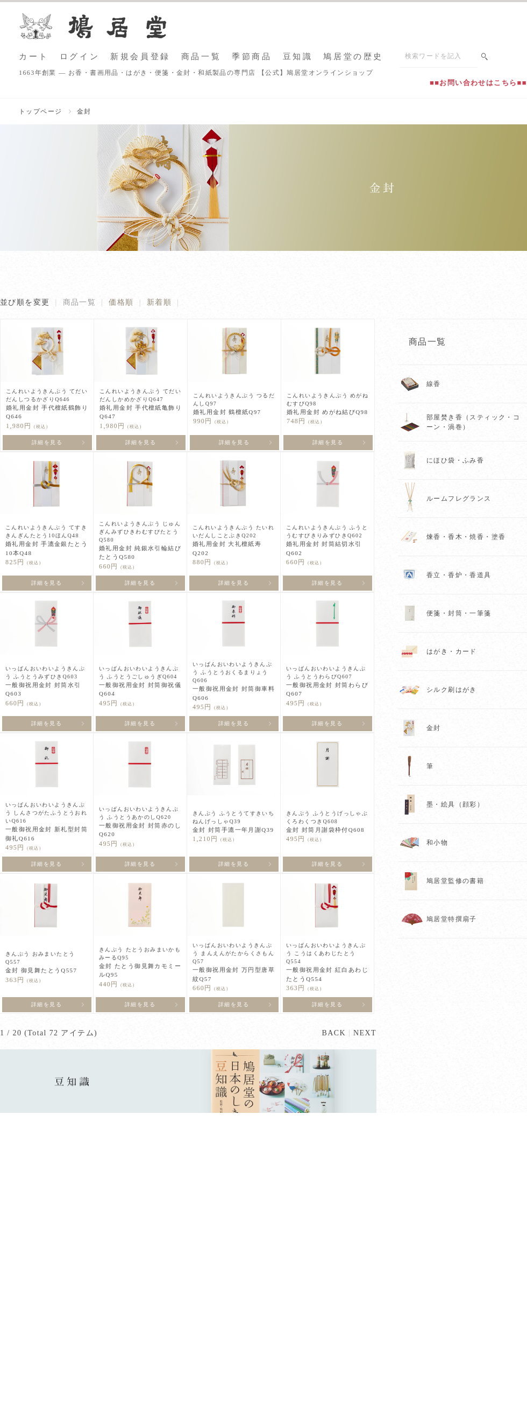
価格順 (121, 302)
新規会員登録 (140, 57)
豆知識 (298, 57)
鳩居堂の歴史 (353, 57)
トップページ (40, 111)
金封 (84, 111)
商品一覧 (201, 57)
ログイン (79, 57)
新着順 (159, 302)
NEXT (364, 1033)
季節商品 (252, 57)
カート (34, 57)
